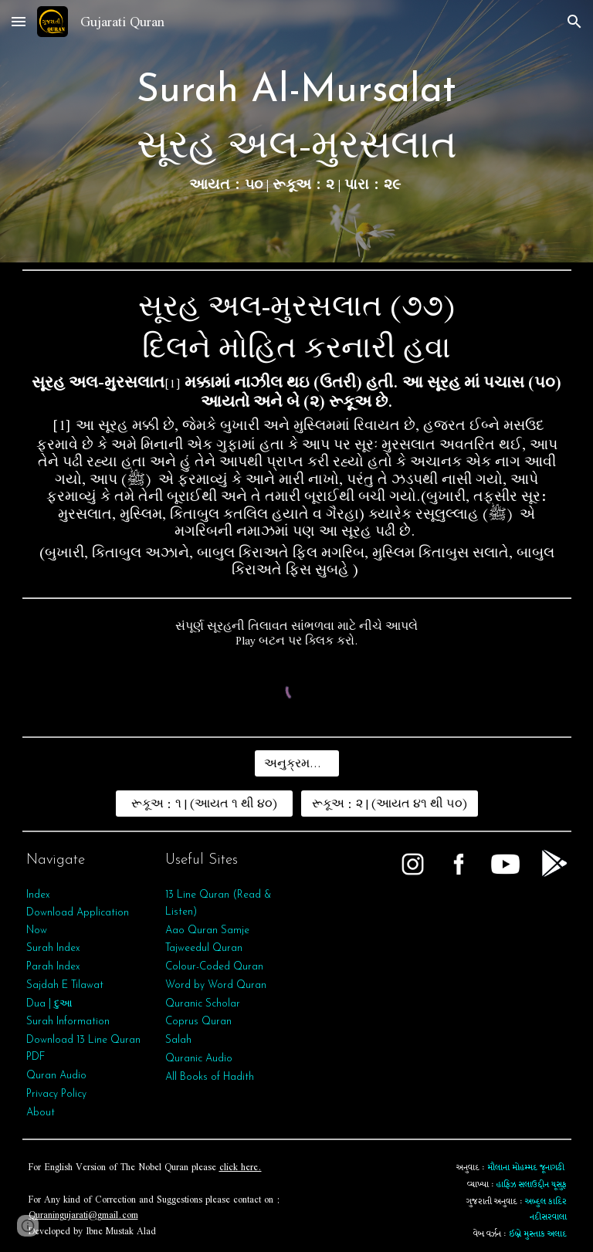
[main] (296, 131)
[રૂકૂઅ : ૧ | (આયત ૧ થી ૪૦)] (204, 803)
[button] (18, 21)
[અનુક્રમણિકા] (297, 763)
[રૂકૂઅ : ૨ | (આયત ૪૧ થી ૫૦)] (389, 803)
